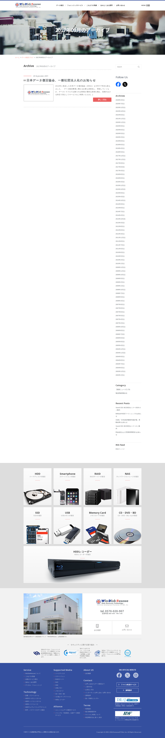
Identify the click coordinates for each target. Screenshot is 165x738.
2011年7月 (120, 245)
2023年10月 (120, 111)
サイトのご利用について (92, 714)
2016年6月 (120, 178)
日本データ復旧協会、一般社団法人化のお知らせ (61, 80)
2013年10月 (120, 219)
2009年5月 (120, 278)
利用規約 (88, 709)
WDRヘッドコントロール (33, 701)
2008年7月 (120, 293)
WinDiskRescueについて (33, 673)
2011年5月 (120, 249)
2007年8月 (120, 308)
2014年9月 (120, 204)
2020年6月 (120, 130)
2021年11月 (120, 118)
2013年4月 (120, 223)
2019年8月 (120, 141)
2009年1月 (120, 286)
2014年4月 (120, 215)
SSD (56, 685)
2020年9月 (120, 126)
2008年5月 (120, 297)
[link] (71, 653)
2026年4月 (120, 100)
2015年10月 (120, 189)
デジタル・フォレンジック (33, 685)
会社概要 (88, 673)
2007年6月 (120, 312)
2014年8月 (120, 208)
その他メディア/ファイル (63, 696)
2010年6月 (120, 252)
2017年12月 (120, 156)
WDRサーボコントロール (33, 698)
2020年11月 (120, 122)
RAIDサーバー (59, 679)
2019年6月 (120, 144)
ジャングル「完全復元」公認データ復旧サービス (67, 714)
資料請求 (88, 695)
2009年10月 (120, 275)
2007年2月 (120, 323)
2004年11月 (120, 353)
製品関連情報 (121, 393)
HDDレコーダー (60, 699)
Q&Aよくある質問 (30, 682)
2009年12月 (120, 267)
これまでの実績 (30, 676)
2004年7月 (120, 364)
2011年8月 (120, 241)
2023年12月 (120, 107)
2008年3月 (120, 301)
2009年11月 (120, 271)
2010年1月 (120, 263)
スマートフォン (60, 676)
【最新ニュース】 (123, 389)
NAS (56, 682)
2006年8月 (120, 330)
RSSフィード (120, 449)
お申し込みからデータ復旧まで (94, 684)
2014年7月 (120, 211)
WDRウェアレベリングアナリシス (35, 707)
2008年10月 (120, 289)
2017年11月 (120, 159)
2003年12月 (120, 371)
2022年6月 (120, 115)
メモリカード (59, 691)
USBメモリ (58, 688)
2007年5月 (120, 315)
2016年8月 (120, 174)
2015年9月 (120, 193)
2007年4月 (120, 319)
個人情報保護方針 (90, 711)
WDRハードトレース (31, 704)
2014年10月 (120, 200)
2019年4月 (120, 148)
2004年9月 (120, 356)
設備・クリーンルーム (32, 695)
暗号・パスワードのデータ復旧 (35, 710)
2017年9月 (120, 163)
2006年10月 (120, 327)
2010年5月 (120, 256)
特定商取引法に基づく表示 (93, 717)
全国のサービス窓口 (31, 679)
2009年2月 (120, 282)
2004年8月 (120, 360)
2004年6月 (120, 368)
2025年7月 (120, 103)
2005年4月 (120, 345)
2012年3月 (120, 234)
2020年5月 (120, 133)
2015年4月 (120, 196)
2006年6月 (120, 338)
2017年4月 (120, 170)
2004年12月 (120, 349)
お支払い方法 (89, 689)
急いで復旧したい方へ (92, 698)
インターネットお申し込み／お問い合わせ (98, 692)
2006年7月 (120, 334)
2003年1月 (120, 375)
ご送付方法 (88, 686)
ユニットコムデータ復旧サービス (65, 710)
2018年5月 (120, 152)
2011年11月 (120, 237)
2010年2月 (120, 260)
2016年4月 (120, 182)
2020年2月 (120, 137)
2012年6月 (120, 230)
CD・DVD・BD (60, 694)
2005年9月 (120, 341)
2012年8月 (120, 226)
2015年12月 (120, 185)
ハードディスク (60, 673)
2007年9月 (120, 304)
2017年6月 (120, 167)
